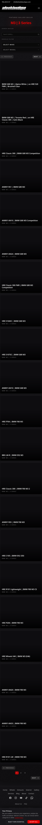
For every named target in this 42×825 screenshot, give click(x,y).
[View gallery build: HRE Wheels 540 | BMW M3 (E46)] (21, 646)
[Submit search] (38, 34)
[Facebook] (10, 798)
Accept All (34, 822)
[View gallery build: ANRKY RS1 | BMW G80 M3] (21, 176)
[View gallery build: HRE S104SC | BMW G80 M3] (21, 311)
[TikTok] (26, 798)
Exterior (29, 790)
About (24, 793)
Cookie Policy (19, 818)
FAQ (25, 804)
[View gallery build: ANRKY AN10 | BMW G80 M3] (21, 378)
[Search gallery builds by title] (21, 34)
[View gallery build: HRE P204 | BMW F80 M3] (21, 612)
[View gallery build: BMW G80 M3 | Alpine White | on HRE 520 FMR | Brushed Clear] (21, 76)
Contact (31, 793)
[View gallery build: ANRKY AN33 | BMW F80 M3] (21, 713)
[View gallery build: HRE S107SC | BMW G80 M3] (21, 344)
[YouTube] (21, 798)
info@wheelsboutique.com (22, 2)
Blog (17, 793)
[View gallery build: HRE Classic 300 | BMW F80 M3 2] (21, 478)
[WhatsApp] (31, 798)
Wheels (12, 790)
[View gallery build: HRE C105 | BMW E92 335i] (21, 545)
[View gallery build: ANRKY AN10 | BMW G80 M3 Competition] (21, 210)
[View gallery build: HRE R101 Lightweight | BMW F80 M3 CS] (21, 579)
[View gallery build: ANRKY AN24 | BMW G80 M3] (21, 244)
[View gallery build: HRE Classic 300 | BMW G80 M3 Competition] (21, 143)
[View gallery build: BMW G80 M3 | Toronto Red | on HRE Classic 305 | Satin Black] (21, 109)
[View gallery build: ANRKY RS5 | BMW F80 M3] (21, 512)
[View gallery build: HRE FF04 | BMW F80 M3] (21, 411)
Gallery (36, 790)
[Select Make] (21, 45)
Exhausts (20, 790)
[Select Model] (21, 50)
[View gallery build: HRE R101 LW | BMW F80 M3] (21, 746)
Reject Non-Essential (16, 822)
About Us (18, 804)
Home (5, 790)
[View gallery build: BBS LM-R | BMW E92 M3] (21, 445)
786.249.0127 (6, 2)
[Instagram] (15, 798)
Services (11, 793)
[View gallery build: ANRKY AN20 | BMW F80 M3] (21, 679)
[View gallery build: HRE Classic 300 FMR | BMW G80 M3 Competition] (21, 277)
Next (37, 57)
